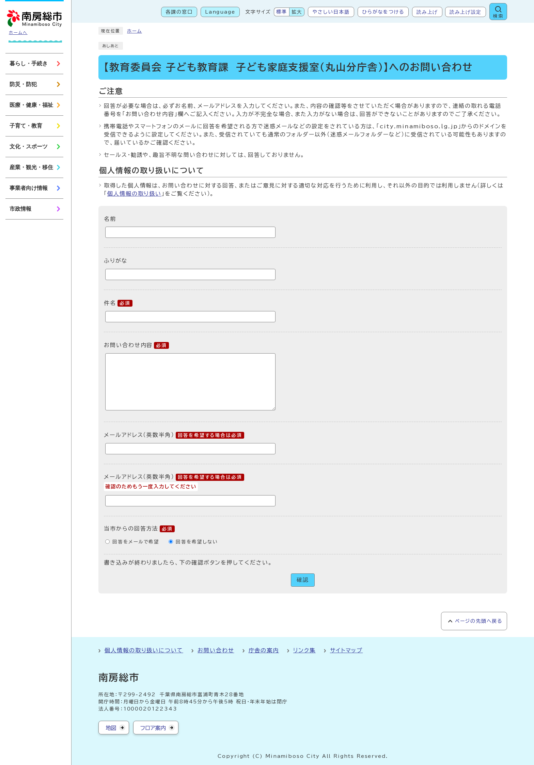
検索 (498, 16)
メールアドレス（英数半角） (174, 435)
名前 (110, 218)
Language (220, 12)
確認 (303, 580)
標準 (281, 12)
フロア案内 (153, 728)
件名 (118, 303)
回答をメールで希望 (135, 541)
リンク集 (304, 650)
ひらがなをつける (383, 12)
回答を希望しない (197, 541)
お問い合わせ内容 (136, 345)
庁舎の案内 (264, 650)
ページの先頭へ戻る (478, 621)
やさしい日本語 (330, 12)
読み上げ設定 (466, 12)
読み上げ (427, 12)
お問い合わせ (216, 650)
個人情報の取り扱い (134, 193)
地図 (111, 728)
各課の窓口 (179, 12)
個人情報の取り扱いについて (144, 650)
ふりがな (116, 260)
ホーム (134, 31)
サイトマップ (346, 650)
